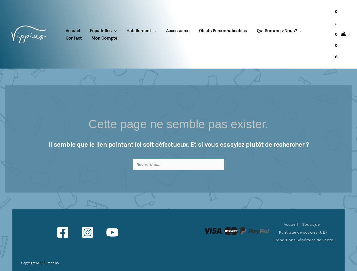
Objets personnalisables (219, 30)
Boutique (311, 224)
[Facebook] (62, 232)
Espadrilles (99, 30)
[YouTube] (112, 232)
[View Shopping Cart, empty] (340, 34)
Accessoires (174, 30)
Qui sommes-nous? (272, 30)
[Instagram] (87, 232)
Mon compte (103, 38)
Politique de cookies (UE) (303, 232)
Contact (73, 38)
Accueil (72, 30)
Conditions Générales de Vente (304, 239)
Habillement (136, 30)
